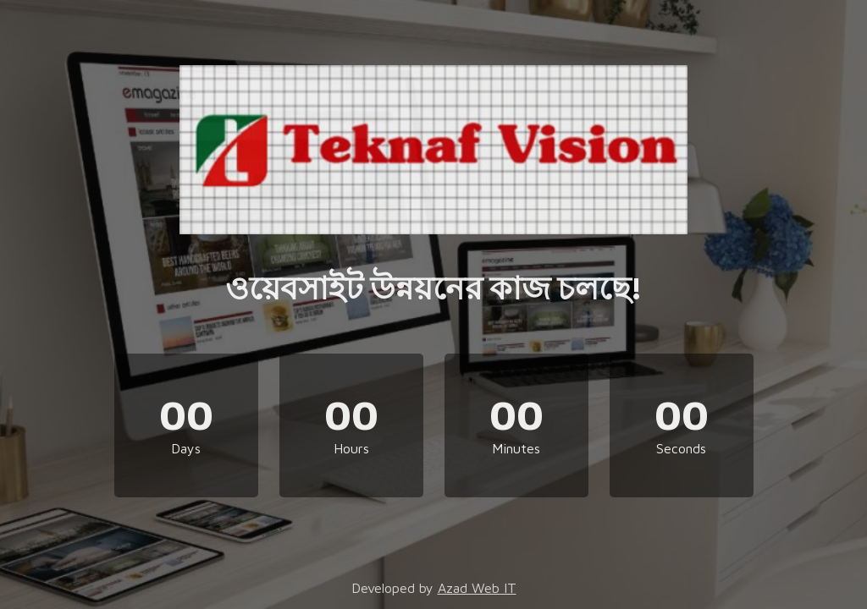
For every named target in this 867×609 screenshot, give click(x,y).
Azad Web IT (477, 587)
